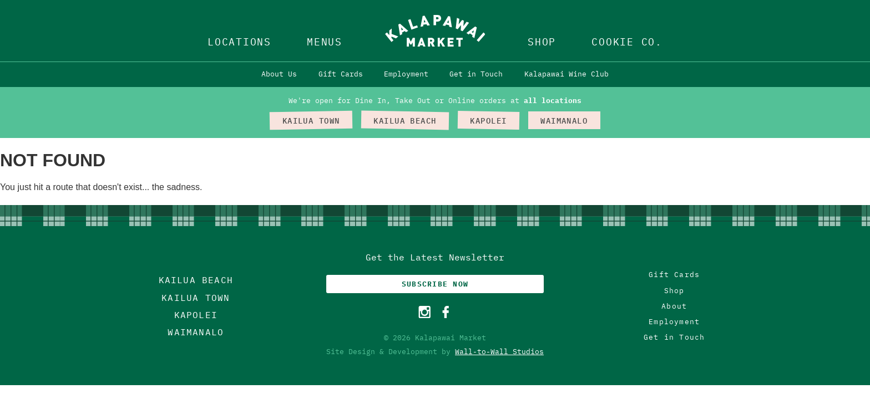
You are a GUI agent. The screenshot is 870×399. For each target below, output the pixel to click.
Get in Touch (476, 74)
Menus (324, 42)
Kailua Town (195, 297)
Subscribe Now (435, 284)
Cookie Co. (627, 42)
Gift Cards (340, 74)
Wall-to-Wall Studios (499, 351)
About (674, 306)
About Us (279, 74)
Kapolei (196, 314)
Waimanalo (196, 331)
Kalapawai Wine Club (566, 74)
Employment (406, 74)
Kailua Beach (196, 279)
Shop (542, 42)
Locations (239, 42)
